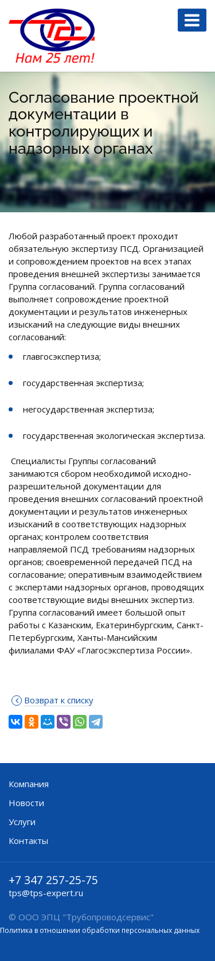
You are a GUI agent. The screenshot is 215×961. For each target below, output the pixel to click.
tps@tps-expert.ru (46, 892)
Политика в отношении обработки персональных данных (100, 930)
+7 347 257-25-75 (53, 880)
